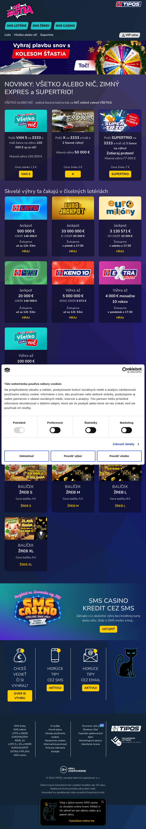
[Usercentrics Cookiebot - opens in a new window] (125, 370)
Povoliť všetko (119, 456)
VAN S (25, 174)
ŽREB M (73, 506)
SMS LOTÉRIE (17, 26)
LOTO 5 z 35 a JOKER (19, 744)
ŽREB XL (26, 565)
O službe (55, 726)
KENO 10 (20, 740)
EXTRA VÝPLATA (19, 751)
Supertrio (46, 35)
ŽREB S (25, 506)
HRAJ (26, 251)
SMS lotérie (19, 729)
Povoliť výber (73, 456)
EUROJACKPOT (19, 747)
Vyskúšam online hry (81, 821)
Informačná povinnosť (55, 744)
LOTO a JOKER (20, 733)
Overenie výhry (90, 726)
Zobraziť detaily (123, 444)
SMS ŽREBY (41, 26)
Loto (8, 35)
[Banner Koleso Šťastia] (73, 57)
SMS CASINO (65, 26)
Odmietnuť (27, 456)
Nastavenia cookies (55, 740)
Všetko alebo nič (25, 35)
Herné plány (55, 729)
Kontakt (55, 751)
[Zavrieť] (102, 802)
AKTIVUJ (55, 688)
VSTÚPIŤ (108, 629)
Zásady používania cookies (55, 735)
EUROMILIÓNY (20, 737)
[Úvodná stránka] (25, 11)
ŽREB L (120, 506)
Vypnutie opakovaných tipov (90, 735)
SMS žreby (20, 726)
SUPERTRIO (120, 174)
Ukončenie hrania (90, 744)
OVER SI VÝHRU (20, 695)
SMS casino (20, 755)
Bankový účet (90, 729)
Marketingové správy (90, 740)
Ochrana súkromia (55, 747)
